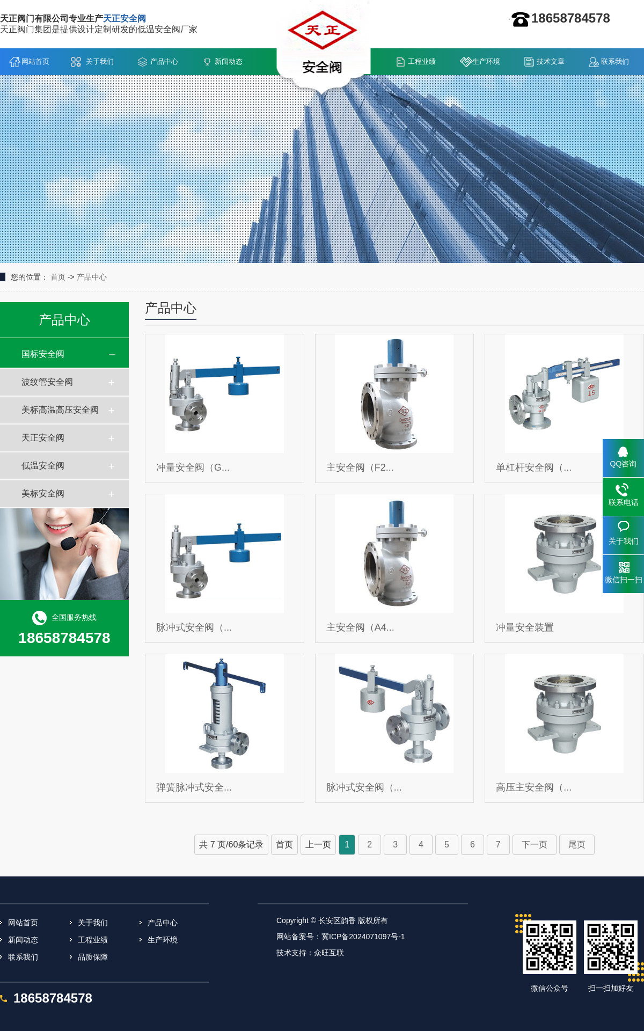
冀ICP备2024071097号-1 (363, 936)
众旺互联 (329, 952)
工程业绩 (422, 61)
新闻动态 (229, 61)
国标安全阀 (42, 354)
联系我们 (615, 61)
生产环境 (486, 61)
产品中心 (164, 61)
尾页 (577, 844)
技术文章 (551, 61)
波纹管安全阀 (47, 381)
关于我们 (100, 61)
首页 (57, 277)
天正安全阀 (42, 437)
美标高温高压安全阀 (60, 409)
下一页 (534, 844)
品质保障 (93, 957)
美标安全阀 (42, 493)
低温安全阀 (42, 465)
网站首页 (35, 61)
